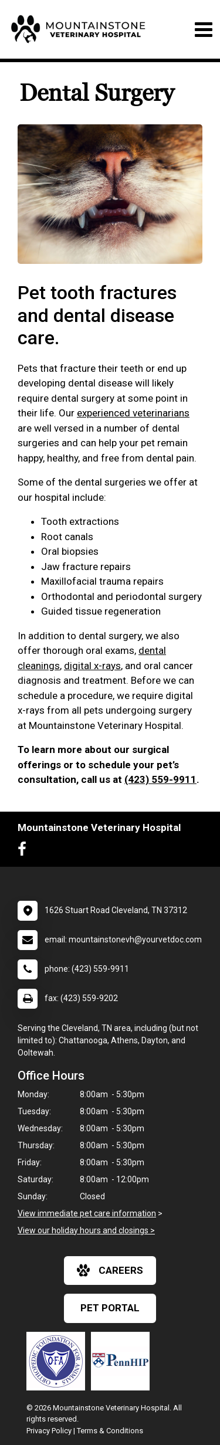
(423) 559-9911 (160, 779)
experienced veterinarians (133, 413)
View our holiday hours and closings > (86, 1230)
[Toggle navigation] (203, 29)
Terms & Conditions (110, 1430)
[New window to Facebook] (25, 851)
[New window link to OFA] (58, 1361)
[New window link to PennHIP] (123, 1361)
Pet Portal (110, 1308)
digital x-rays (92, 665)
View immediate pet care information (87, 1213)
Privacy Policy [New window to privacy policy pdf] (49, 1430)
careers (110, 1270)
